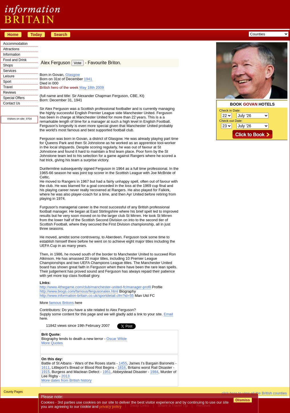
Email (168, 314)
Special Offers (14, 98)
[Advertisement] (251, 175)
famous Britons (61, 303)
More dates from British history (66, 380)
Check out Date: (230, 120)
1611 (45, 367)
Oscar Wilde (116, 339)
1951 (107, 372)
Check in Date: (229, 110)
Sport (7, 82)
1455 (123, 363)
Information (11, 55)
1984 (154, 372)
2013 (65, 376)
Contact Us (11, 103)
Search (60, 34)
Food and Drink (15, 60)
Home (13, 34)
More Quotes (52, 343)
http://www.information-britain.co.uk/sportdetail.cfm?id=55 (87, 295)
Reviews (9, 92)
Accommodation (15, 44)
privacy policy (110, 406)
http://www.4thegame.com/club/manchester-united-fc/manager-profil (95, 287)
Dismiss (242, 400)
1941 (88, 79)
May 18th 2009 (91, 87)
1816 (121, 367)
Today (36, 34)
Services (9, 71)
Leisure (8, 76)
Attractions (11, 49)
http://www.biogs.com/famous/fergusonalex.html (79, 291)
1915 (45, 372)
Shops (8, 65)
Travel (8, 87)
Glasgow (72, 74)
